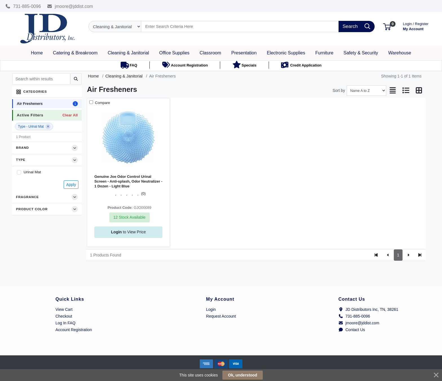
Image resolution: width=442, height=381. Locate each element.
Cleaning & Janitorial (124, 76)
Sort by (339, 90)
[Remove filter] (47, 126)
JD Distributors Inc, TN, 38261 (368, 309)
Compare (102, 103)
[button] (387, 26)
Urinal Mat (32, 172)
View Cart (64, 309)
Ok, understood (242, 375)
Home (93, 76)
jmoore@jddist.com (70, 6)
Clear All (70, 115)
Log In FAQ (66, 323)
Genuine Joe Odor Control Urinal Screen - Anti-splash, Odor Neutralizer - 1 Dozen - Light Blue (128, 181)
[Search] (240, 26)
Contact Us (352, 329)
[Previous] (388, 255)
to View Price (128, 232)
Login (211, 309)
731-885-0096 (23, 6)
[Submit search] (76, 79)
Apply (71, 184)
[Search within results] (41, 79)
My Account (415, 26)
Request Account (221, 316)
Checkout (64, 316)
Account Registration (74, 329)
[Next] (408, 255)
